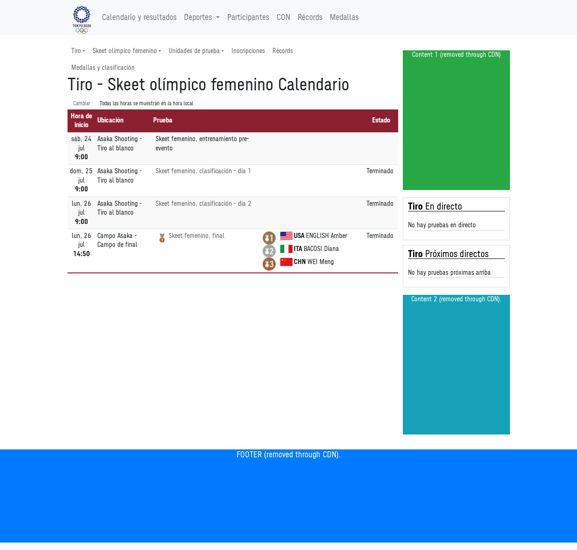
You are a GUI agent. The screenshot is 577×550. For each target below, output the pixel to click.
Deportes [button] (199, 17)
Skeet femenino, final (196, 236)
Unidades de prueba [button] (194, 51)
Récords (310, 17)
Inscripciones (248, 51)
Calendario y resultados (139, 17)
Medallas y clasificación (103, 68)
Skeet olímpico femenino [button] (125, 51)
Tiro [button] (76, 51)
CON (283, 17)
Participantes (248, 17)
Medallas (344, 17)
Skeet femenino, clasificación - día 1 (203, 171)
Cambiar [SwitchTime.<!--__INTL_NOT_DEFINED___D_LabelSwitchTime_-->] (81, 103)
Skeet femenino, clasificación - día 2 (203, 204)
